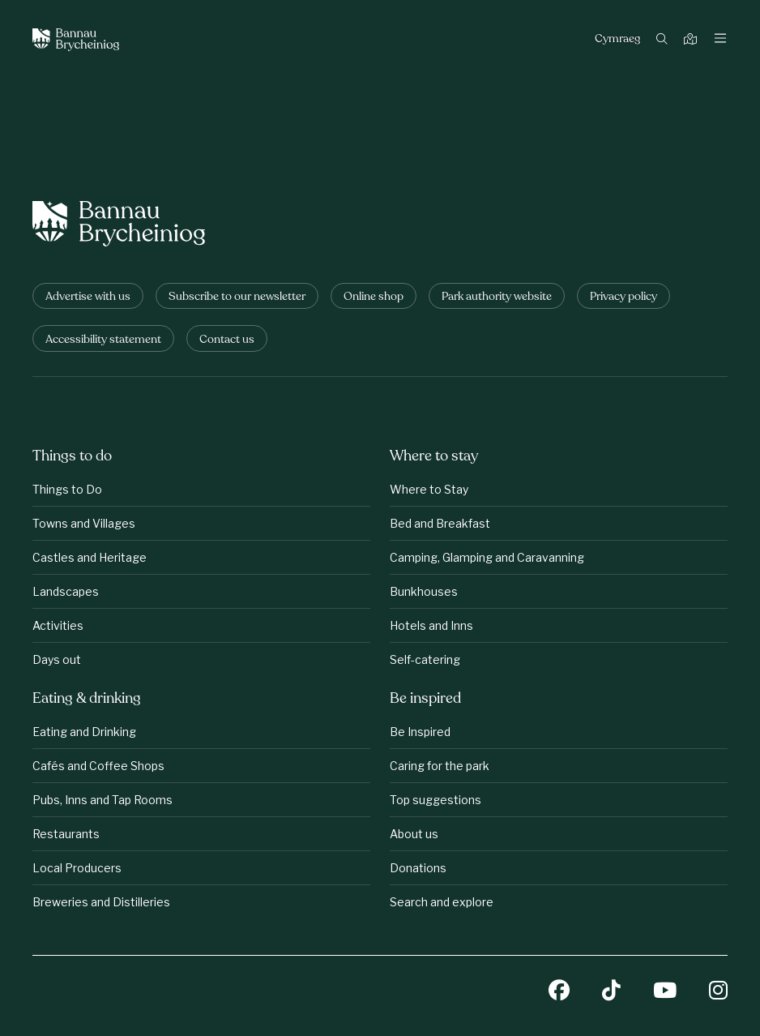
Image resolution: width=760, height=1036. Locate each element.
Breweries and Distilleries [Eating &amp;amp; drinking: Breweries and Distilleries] (101, 902)
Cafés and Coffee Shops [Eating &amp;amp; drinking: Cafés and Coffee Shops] (98, 766)
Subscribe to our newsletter (237, 297)
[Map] (692, 40)
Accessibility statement (103, 340)
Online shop (373, 297)
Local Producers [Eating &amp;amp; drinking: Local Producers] (77, 868)
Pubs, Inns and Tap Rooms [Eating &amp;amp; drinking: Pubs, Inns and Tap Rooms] (102, 800)
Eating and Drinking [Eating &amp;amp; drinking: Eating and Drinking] (84, 731)
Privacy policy (623, 297)
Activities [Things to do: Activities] (57, 625)
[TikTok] (611, 992)
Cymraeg (617, 39)
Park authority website (497, 297)
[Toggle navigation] (720, 39)
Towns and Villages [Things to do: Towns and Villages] (83, 523)
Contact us (226, 340)
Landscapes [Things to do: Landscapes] (65, 591)
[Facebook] (559, 992)
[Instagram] (718, 992)
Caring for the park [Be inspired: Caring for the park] (439, 766)
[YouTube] (665, 992)
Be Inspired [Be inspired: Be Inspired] (420, 731)
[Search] (664, 40)
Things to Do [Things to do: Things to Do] (67, 489)
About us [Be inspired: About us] (414, 834)
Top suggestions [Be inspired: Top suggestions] (435, 800)
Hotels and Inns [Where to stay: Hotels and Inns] (431, 625)
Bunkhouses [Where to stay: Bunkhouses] (424, 591)
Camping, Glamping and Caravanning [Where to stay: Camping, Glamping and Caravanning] (487, 557)
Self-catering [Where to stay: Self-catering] (425, 659)
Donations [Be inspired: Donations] (418, 868)
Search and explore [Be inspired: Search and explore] (441, 902)
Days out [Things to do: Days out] (56, 659)
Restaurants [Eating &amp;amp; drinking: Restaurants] (66, 834)
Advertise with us (87, 297)
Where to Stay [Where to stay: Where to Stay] (429, 489)
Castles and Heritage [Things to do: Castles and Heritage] (89, 557)
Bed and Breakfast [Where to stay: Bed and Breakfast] (440, 523)
